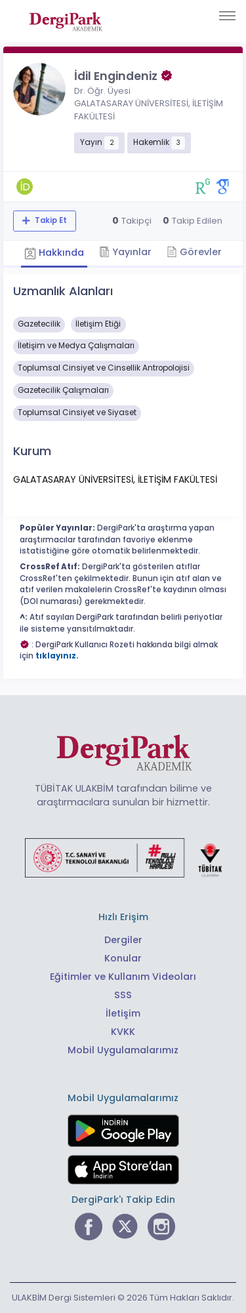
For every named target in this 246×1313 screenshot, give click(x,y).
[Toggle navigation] (227, 16)
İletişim (123, 1013)
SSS (123, 994)
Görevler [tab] (194, 251)
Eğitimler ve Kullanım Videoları (123, 976)
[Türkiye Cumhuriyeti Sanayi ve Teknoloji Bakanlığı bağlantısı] (123, 857)
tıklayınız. (57, 656)
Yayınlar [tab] (125, 251)
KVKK (123, 1031)
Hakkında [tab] (54, 252)
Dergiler (123, 939)
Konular (123, 958)
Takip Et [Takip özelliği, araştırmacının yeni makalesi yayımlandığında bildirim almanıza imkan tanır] (50, 220)
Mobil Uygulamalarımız (123, 1050)
